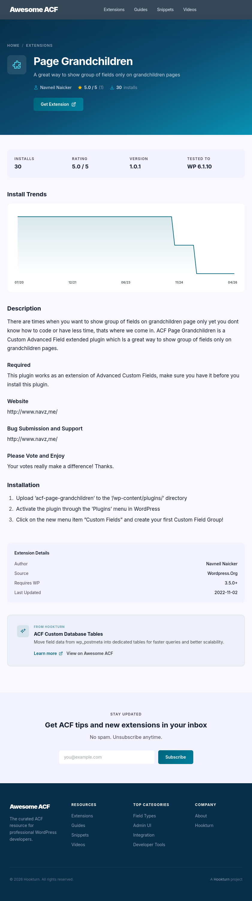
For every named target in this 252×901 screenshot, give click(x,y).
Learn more (48, 653)
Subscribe (175, 757)
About (201, 815)
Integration (144, 834)
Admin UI (142, 825)
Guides (140, 9)
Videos (189, 9)
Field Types (144, 815)
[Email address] (107, 757)
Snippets (165, 9)
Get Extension (58, 104)
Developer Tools (149, 844)
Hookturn (204, 825)
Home (13, 45)
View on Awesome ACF (90, 653)
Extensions (114, 9)
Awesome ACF (34, 9)
